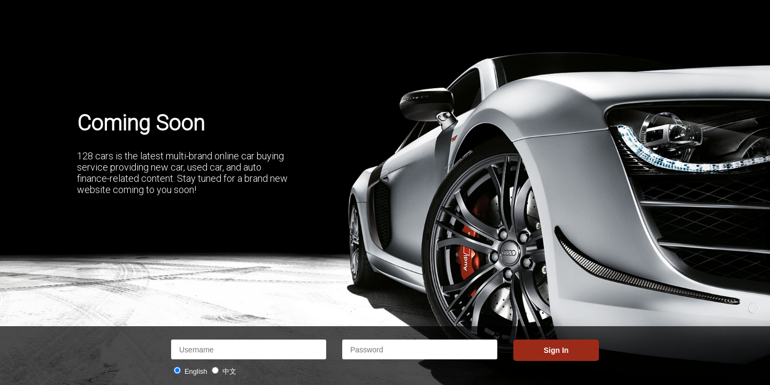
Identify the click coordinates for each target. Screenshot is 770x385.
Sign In (556, 350)
